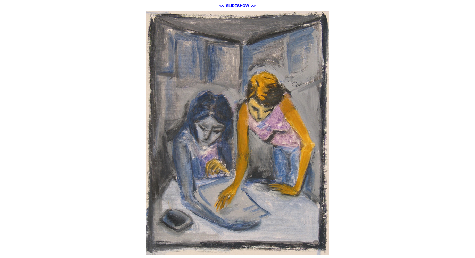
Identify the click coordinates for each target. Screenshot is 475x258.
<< (221, 5)
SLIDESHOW (237, 5)
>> (253, 5)
